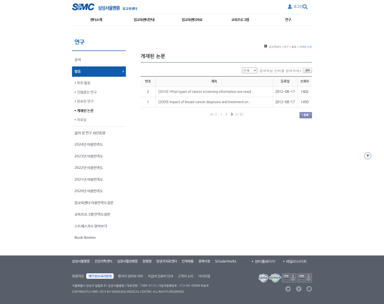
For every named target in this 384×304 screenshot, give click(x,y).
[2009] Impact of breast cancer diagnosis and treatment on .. (204, 102)
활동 (293, 47)
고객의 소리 (185, 276)
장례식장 (204, 261)
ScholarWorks (225, 261)
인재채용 (187, 261)
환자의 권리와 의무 (130, 276)
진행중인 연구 (87, 92)
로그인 (298, 7)
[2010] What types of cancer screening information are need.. (205, 92)
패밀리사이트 (296, 261)
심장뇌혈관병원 (127, 261)
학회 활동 (83, 83)
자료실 (81, 120)
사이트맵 (204, 276)
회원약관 (78, 276)
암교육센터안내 (144, 20)
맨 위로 (368, 156)
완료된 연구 (85, 101)
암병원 (147, 261)
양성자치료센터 (166, 261)
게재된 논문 (85, 111)
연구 (288, 20)
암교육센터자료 (192, 20)
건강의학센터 (103, 261)
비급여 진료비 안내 (160, 276)
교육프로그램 (240, 20)
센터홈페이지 (265, 261)
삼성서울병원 (81, 261)
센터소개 (96, 20)
